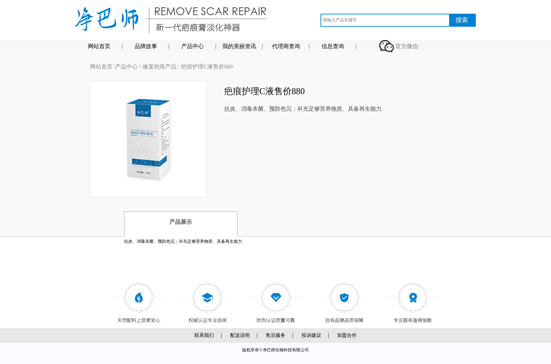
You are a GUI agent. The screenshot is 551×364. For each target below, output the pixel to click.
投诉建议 (311, 335)
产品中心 (192, 46)
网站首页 (99, 46)
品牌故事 (146, 46)
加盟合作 (347, 335)
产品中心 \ (128, 67)
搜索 (461, 20)
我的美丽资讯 (239, 46)
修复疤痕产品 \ (161, 67)
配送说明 (240, 335)
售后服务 (275, 335)
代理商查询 (286, 46)
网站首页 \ (102, 67)
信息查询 (333, 46)
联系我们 (204, 335)
